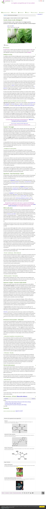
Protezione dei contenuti (17, 492)
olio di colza (30, 104)
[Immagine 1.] (20, 39)
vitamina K (12, 180)
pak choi (17, 181)
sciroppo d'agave (17, 105)
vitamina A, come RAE (11, 213)
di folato (22, 186)
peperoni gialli (23, 195)
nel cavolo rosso (28, 181)
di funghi (7, 104)
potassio (27, 198)
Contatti (10, 492)
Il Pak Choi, (5, 311)
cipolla (21, 104)
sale (21, 105)
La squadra (7, 492)
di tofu (13, 104)
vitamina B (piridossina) (20, 198)
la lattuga (26, 188)
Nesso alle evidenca (22, 396)
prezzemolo (32, 105)
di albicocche (32, 102)
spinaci (16, 194)
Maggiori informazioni (5, 507)
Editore (3, 492)
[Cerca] (24, 1)
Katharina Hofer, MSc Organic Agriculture (13, 403)
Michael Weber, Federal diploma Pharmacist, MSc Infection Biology (18, 401)
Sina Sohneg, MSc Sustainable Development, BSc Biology (16, 404)
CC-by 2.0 (9, 43)
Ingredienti (5, 15)
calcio (30, 198)
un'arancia (6, 105)
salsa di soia (27, 105)
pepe (24, 105)
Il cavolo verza (15, 188)
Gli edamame (15, 189)
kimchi (13, 85)
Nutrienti (33, 398)
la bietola (13, 183)
